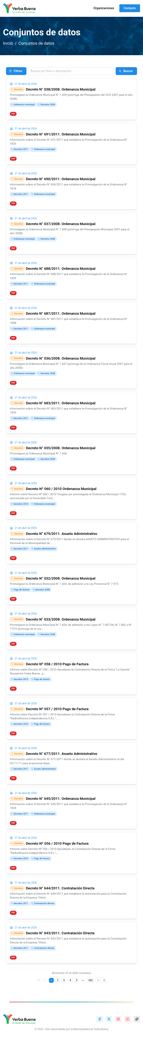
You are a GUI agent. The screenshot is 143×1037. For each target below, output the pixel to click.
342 (90, 980)
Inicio (8, 43)
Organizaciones (103, 8)
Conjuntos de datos (36, 43)
